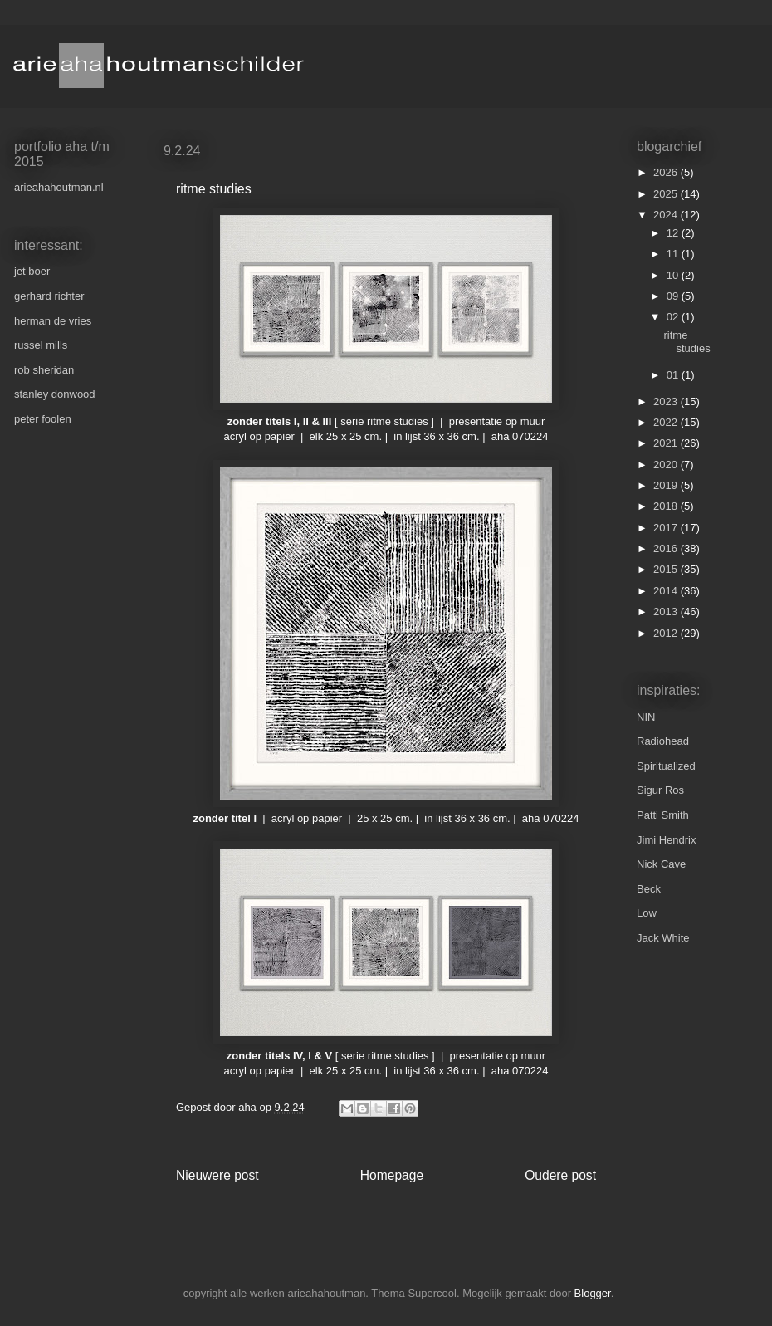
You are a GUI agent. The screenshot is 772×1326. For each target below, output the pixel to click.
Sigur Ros (660, 790)
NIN (646, 717)
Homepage (391, 1175)
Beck (649, 889)
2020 (667, 464)
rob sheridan (44, 370)
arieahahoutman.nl (59, 187)
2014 (667, 591)
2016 (667, 548)
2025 (667, 194)
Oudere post (560, 1175)
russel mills (40, 345)
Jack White (663, 938)
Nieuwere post (217, 1175)
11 (674, 253)
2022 (667, 422)
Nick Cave (661, 864)
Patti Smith (663, 815)
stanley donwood (54, 394)
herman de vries (52, 321)
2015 (667, 569)
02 (674, 317)
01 (674, 375)
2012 (667, 633)
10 (674, 275)
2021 (667, 443)
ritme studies (686, 342)
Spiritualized (666, 766)
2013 (667, 611)
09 (674, 296)
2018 (667, 506)
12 (674, 233)
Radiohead (663, 741)
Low (647, 913)
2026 (667, 172)
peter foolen (42, 419)
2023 (667, 401)
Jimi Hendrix (666, 840)
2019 (667, 485)
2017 (667, 527)
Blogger (592, 1293)
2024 (667, 214)
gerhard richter (49, 296)
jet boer (32, 271)
